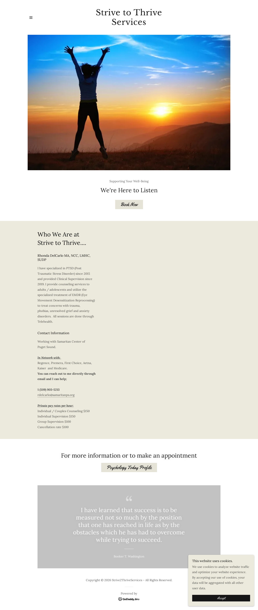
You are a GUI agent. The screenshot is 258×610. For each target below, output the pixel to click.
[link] (129, 24)
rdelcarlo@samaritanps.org (56, 395)
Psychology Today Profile (129, 467)
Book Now (129, 204)
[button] (31, 17)
